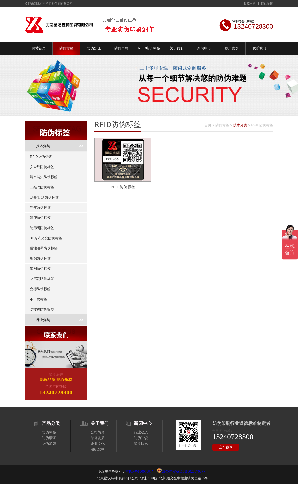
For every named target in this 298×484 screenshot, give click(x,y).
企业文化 (98, 444)
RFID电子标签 (149, 48)
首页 (207, 125)
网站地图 (267, 3)
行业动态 (141, 432)
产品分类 (51, 423)
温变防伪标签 (40, 218)
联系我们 (259, 48)
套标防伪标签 (40, 289)
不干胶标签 (38, 299)
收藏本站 (250, 3)
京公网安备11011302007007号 (184, 471)
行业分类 (43, 320)
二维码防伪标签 (42, 187)
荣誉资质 (98, 438)
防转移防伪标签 (42, 309)
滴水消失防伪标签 (44, 177)
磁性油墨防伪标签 (44, 248)
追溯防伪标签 (40, 269)
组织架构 (98, 449)
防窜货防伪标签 (42, 279)
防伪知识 (141, 438)
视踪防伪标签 (40, 258)
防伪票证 (94, 48)
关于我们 (177, 48)
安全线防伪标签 (42, 167)
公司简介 (98, 432)
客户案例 (232, 48)
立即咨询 (226, 447)
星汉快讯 (141, 444)
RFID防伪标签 (41, 157)
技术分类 (43, 146)
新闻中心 (204, 48)
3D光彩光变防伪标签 (46, 238)
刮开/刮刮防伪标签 (44, 197)
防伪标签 (66, 48)
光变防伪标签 (40, 207)
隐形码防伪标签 (42, 228)
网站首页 (39, 48)
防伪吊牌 (121, 48)
